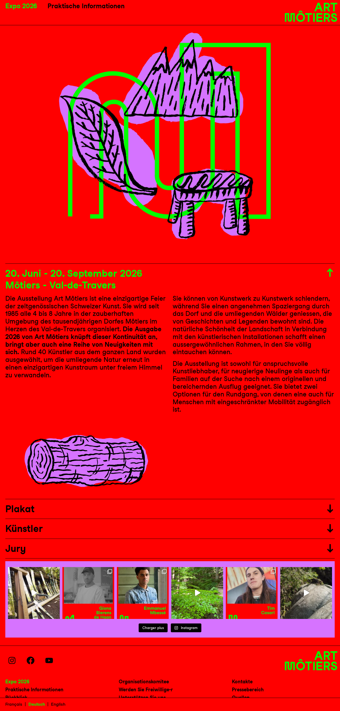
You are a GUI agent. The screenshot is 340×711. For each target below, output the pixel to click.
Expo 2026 (21, 6)
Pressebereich (248, 689)
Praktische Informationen (86, 6)
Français (13, 704)
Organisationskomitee (144, 681)
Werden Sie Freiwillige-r (146, 689)
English (58, 704)
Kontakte (242, 681)
